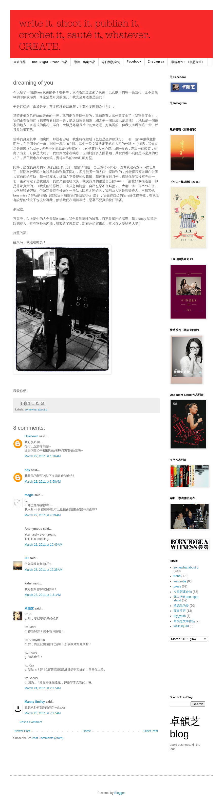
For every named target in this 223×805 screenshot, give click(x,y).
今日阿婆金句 (111, 62)
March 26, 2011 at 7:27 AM (43, 713)
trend (177, 576)
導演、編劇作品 (84, 62)
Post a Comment (31, 722)
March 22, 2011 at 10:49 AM (43, 544)
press (177, 586)
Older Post (150, 731)
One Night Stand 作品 (49, 62)
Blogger (119, 793)
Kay (27, 470)
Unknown (31, 436)
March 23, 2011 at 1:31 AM (43, 595)
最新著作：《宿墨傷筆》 (188, 62)
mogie (29, 495)
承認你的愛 (181, 605)
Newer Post (22, 731)
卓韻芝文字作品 (184, 621)
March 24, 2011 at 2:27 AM (43, 688)
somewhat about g (36, 409)
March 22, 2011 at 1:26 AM (43, 456)
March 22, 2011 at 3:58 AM (43, 481)
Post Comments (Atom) (47, 738)
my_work (180, 616)
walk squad (181, 626)
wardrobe (180, 581)
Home (87, 731)
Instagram (156, 62)
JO (27, 558)
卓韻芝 (29, 608)
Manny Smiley (35, 701)
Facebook (134, 62)
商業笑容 (180, 611)
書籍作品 (19, 62)
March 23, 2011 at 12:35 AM (43, 570)
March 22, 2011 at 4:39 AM (43, 515)
